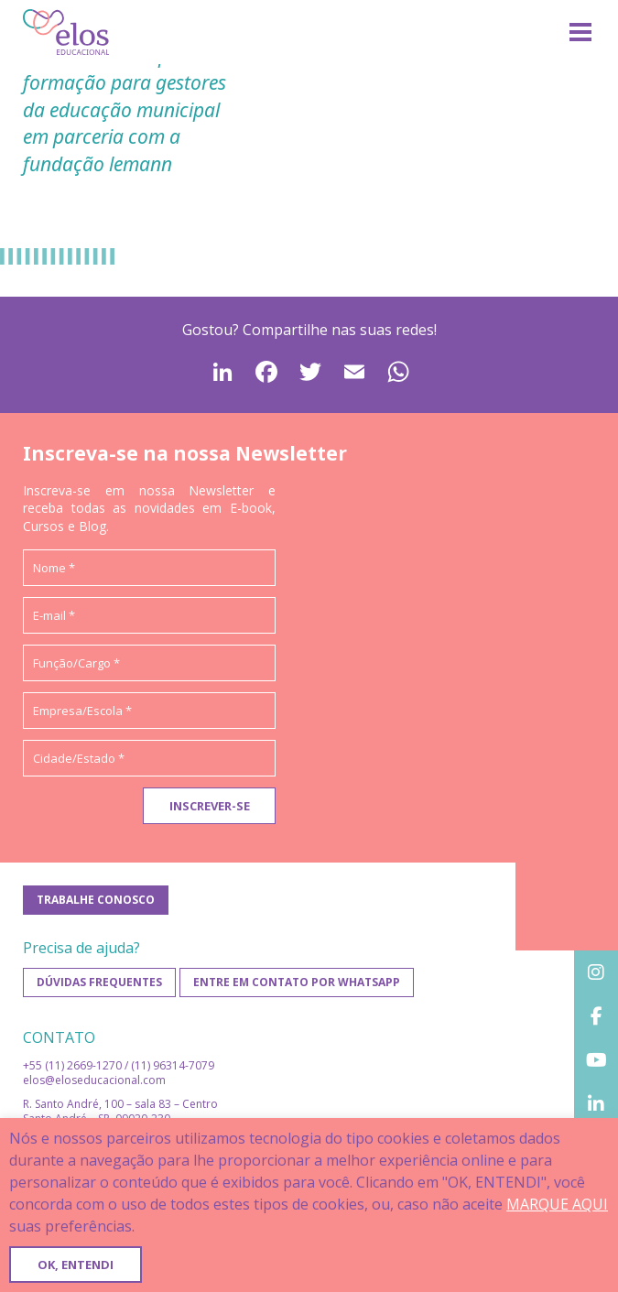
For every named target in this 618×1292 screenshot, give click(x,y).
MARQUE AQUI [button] (557, 1204)
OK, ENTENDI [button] (76, 1264)
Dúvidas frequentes (99, 982)
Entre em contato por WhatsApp (296, 982)
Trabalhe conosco (96, 899)
